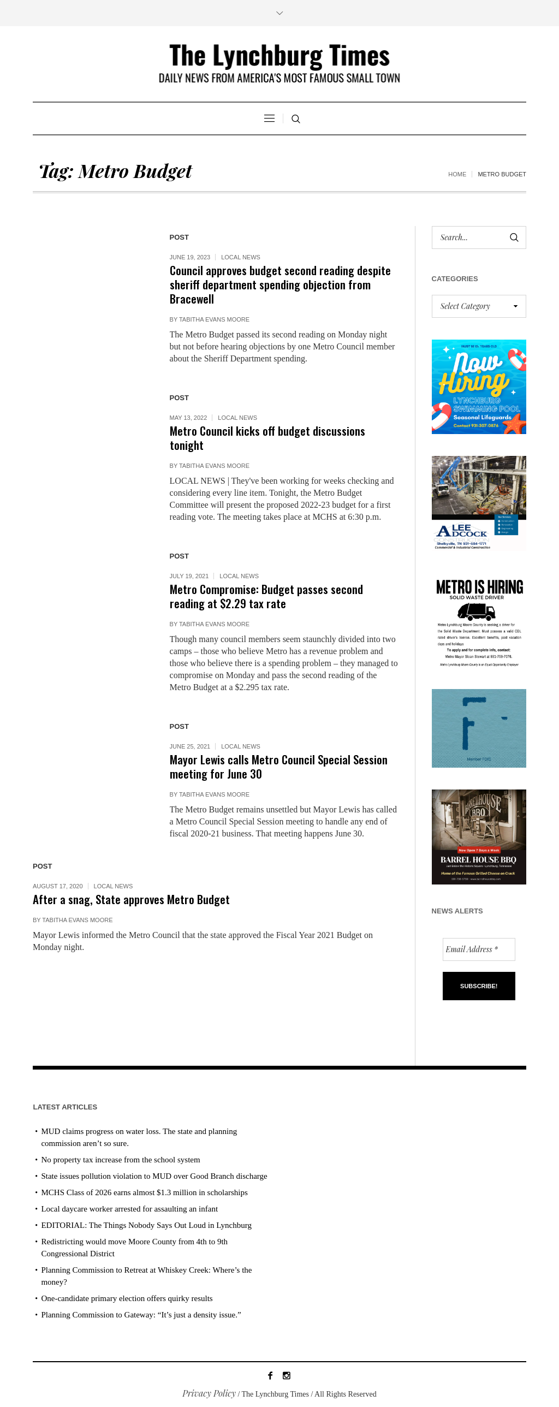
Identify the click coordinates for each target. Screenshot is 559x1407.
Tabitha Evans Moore (214, 319)
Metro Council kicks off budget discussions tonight (267, 437)
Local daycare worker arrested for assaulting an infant (129, 1208)
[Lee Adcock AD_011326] (479, 502)
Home (457, 174)
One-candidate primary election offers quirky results (126, 1298)
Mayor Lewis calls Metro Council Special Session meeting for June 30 (279, 766)
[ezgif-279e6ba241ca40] (479, 727)
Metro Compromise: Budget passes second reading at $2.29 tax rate (266, 596)
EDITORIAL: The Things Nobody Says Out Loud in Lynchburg (146, 1225)
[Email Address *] (479, 949)
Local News (240, 257)
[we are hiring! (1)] (479, 618)
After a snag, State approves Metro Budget (131, 898)
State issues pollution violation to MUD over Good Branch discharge (154, 1176)
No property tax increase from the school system (120, 1159)
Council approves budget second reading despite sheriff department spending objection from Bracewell (280, 284)
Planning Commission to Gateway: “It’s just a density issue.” (141, 1314)
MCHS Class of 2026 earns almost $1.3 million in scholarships (144, 1192)
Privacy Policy (209, 1393)
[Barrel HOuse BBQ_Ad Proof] (479, 835)
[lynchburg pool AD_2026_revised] (479, 385)
